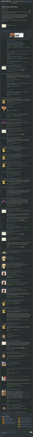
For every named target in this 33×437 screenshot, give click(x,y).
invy (7, 226)
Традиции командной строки (9, 422)
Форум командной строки (9, 6)
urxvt (7, 252)
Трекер (13, 2)
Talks (16, 414)
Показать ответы (9, 104)
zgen (7, 335)
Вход (31, 1)
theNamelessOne (9, 276)
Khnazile (8, 125)
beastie (8, 363)
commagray (8, 46)
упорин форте (5, 8)
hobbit (8, 24)
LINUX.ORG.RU (6, 1)
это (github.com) (15, 327)
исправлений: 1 (28, 47)
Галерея (16, 1)
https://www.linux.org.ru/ (4, 433)
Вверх (31, 432)
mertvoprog (8, 86)
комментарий (7, 65)
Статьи (20, 1)
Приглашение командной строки (25, 424)
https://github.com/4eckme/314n (18, 56)
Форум (22, 1)
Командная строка (7, 418)
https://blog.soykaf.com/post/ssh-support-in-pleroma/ (15, 44)
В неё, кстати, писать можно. (11, 91)
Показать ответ (9, 71)
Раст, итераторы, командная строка (26, 426)
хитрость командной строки (24, 420)
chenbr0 (8, 110)
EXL (7, 60)
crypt (7, 407)
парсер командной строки (9, 423)
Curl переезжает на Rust (6, 30)
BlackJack (8, 372)
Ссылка (3, 28)
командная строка (7, 419)
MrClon (8, 150)
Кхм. (30, 30)
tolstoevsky (8, 258)
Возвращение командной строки (26, 418)
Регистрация (27, 1)
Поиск (16, 2)
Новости (13, 1)
